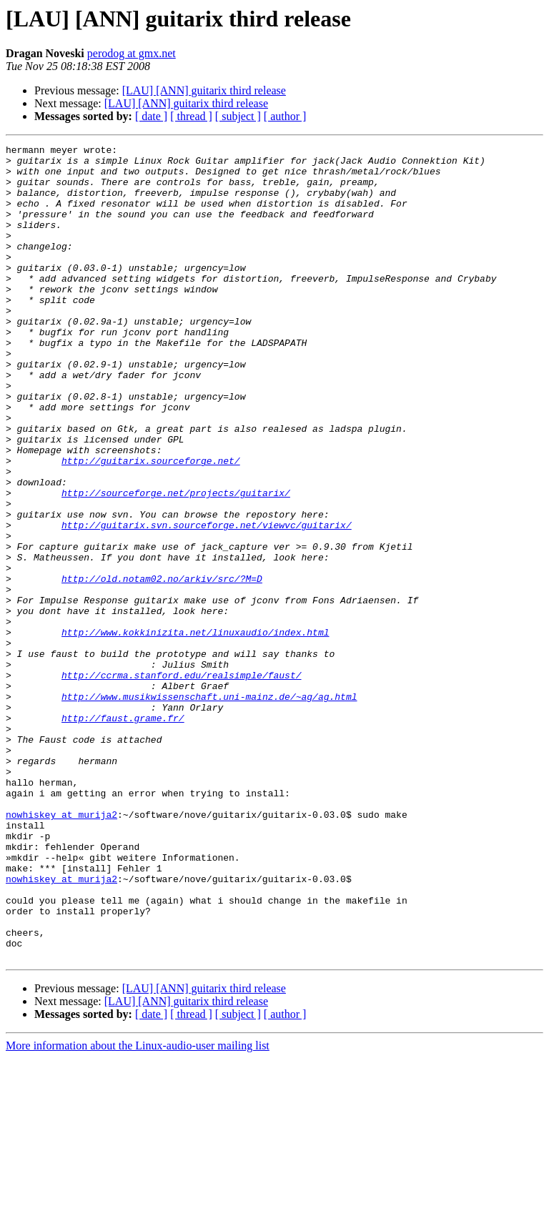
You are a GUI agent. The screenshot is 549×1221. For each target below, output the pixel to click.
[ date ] (151, 116)
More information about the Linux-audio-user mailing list (137, 1208)
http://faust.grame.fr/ (122, 833)
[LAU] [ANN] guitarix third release (204, 90)
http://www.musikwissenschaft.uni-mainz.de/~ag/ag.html (209, 807)
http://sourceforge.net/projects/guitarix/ (175, 563)
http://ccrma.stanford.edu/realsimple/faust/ (181, 782)
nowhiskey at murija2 (61, 949)
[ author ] (285, 116)
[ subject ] (238, 116)
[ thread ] (191, 116)
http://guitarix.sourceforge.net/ (150, 524)
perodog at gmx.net (131, 53)
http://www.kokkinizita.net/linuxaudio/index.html (195, 730)
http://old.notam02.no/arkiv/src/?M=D (161, 666)
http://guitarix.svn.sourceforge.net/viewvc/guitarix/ (206, 601)
